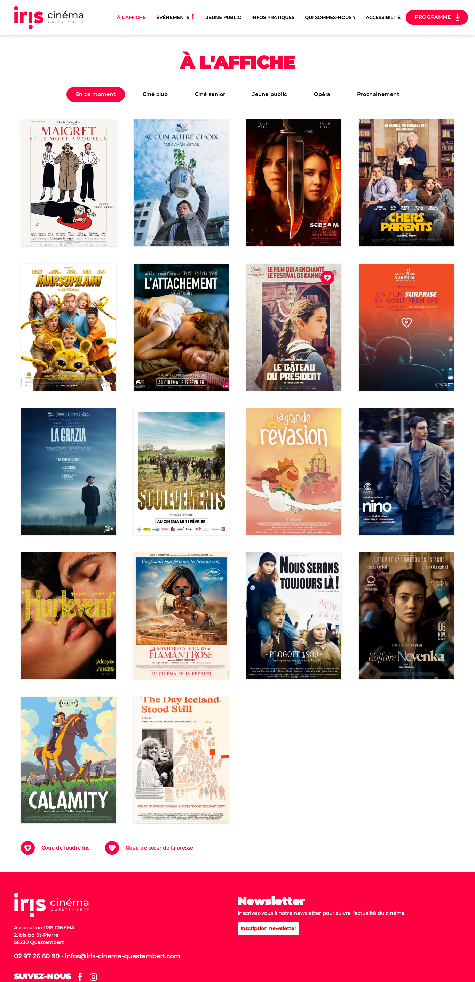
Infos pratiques (272, 17)
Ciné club (155, 94)
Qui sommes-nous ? (330, 17)
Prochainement (378, 94)
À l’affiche (131, 17)
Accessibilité (383, 17)
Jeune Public (223, 17)
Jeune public (269, 94)
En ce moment (96, 94)
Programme (433, 17)
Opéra (322, 94)
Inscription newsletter (268, 928)
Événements (172, 17)
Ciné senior (210, 94)
